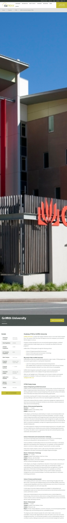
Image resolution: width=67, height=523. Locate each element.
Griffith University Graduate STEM (26, 10)
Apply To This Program (57, 320)
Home (3, 10)
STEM (16, 10)
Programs (10, 10)
